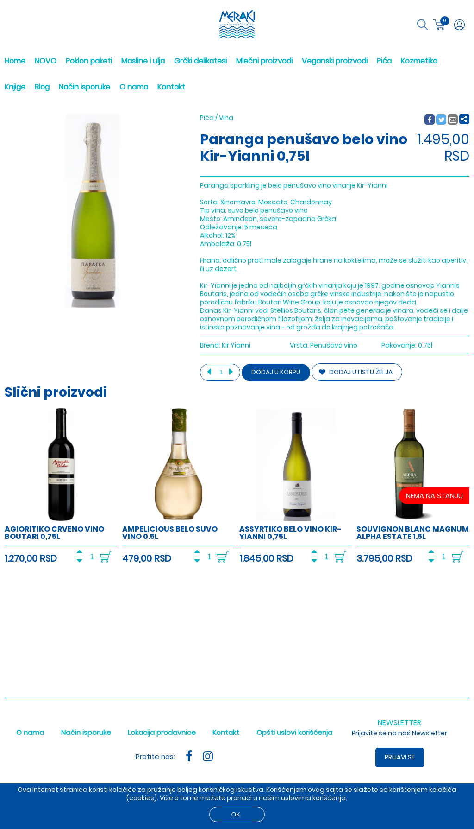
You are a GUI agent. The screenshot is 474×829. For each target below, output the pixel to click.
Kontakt (171, 87)
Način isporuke (84, 87)
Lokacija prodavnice (162, 732)
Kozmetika (419, 61)
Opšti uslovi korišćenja (294, 732)
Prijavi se (400, 757)
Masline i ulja (143, 61)
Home (15, 61)
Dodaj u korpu (275, 372)
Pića (384, 61)
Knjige (15, 87)
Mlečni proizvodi (264, 61)
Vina (226, 117)
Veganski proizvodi (335, 61)
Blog (42, 87)
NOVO (45, 61)
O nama (133, 87)
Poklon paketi (89, 61)
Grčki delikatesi (200, 61)
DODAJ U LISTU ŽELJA (356, 372)
